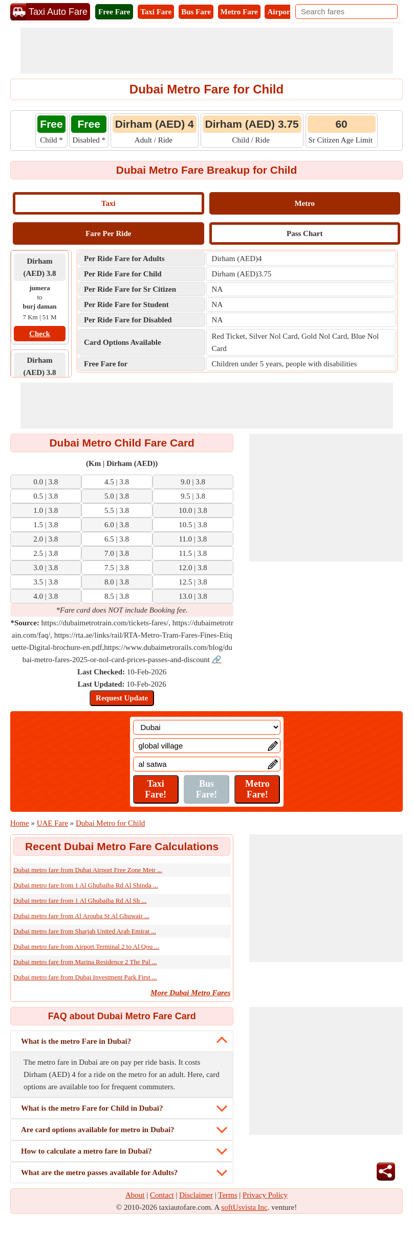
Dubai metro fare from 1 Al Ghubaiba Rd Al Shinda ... (85, 885)
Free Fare (114, 12)
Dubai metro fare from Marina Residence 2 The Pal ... (85, 962)
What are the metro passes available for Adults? (99, 1172)
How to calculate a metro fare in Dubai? (86, 1151)
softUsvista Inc (244, 1207)
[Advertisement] (206, 51)
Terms (227, 1195)
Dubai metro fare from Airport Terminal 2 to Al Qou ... (86, 946)
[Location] (206, 727)
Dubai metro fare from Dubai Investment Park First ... (85, 977)
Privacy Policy (265, 1195)
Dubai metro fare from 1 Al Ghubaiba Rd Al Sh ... (79, 900)
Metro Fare (239, 12)
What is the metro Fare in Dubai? (76, 1041)
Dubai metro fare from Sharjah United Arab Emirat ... (84, 931)
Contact (162, 1195)
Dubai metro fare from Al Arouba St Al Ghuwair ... (81, 916)
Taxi (108, 203)
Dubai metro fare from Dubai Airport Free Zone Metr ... (87, 870)
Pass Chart (304, 233)
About (135, 1195)
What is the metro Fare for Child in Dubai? (92, 1108)
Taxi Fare (155, 12)
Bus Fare (196, 12)
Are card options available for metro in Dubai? (98, 1130)
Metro (304, 203)
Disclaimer (196, 1195)
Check (39, 334)
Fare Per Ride (108, 233)
